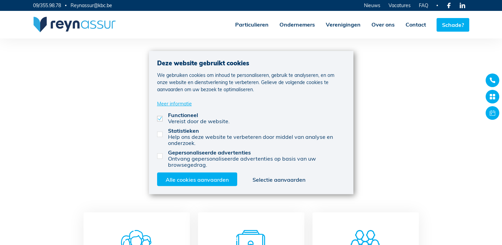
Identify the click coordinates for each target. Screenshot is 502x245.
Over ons (382, 24)
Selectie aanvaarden (279, 179)
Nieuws (372, 5)
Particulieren (251, 24)
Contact (415, 24)
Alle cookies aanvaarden (197, 179)
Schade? (453, 24)
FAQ (423, 5)
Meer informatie (174, 103)
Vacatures (400, 5)
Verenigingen (342, 24)
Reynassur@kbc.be (91, 5)
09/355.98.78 (47, 5)
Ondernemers (297, 24)
